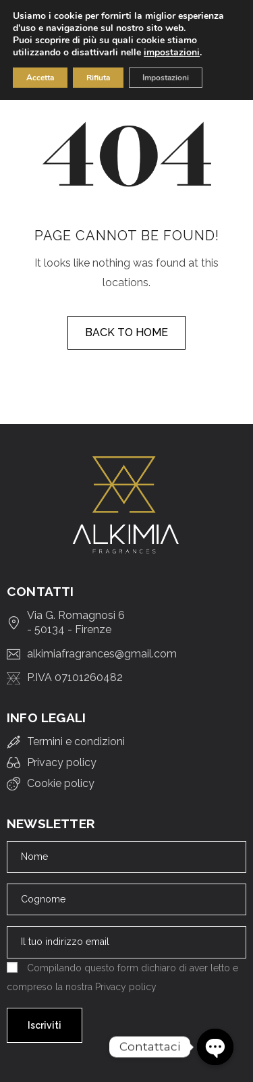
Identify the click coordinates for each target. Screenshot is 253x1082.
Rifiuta (98, 77)
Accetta (40, 77)
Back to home (126, 332)
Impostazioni (165, 77)
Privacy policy (126, 986)
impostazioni (172, 53)
